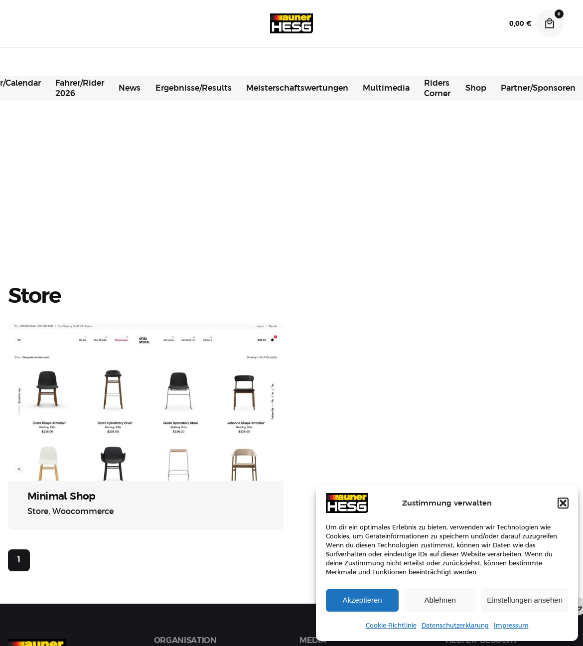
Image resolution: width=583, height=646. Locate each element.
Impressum (511, 625)
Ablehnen (439, 600)
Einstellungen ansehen (525, 600)
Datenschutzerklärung (455, 625)
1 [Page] (18, 559)
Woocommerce (83, 511)
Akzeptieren (362, 600)
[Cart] (550, 23)
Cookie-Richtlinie (391, 625)
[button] (563, 503)
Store (37, 511)
